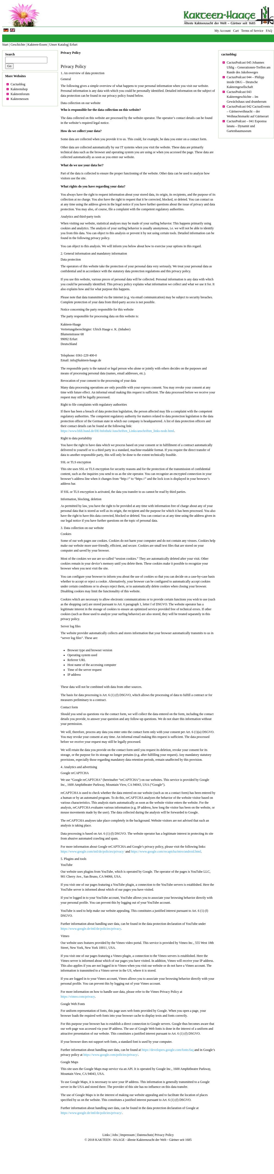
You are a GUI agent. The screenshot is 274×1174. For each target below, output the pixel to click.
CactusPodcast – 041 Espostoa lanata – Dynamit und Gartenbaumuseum (246, 126)
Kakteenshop (19, 89)
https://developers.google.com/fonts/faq (168, 1050)
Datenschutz (145, 1135)
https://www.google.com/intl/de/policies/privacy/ (92, 851)
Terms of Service (252, 31)
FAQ (269, 31)
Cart (236, 31)
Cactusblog (18, 84)
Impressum (127, 1135)
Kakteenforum (20, 94)
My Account (222, 31)
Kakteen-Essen (37, 44)
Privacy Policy (71, 53)
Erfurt (73, 44)
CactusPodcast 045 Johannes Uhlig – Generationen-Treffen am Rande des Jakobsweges (248, 67)
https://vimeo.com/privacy (78, 996)
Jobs (115, 1135)
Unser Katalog (58, 44)
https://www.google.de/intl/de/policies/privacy (91, 929)
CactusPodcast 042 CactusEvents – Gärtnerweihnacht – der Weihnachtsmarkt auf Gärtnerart (248, 111)
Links (106, 1135)
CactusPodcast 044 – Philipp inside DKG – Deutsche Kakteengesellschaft (245, 82)
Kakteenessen (20, 99)
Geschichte (18, 44)
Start (5, 44)
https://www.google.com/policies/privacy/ (110, 1055)
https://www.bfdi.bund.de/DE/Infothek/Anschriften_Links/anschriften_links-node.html (117, 431)
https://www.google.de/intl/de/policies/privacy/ (91, 1113)
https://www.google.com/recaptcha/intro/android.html (166, 851)
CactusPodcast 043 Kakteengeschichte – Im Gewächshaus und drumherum (246, 97)
